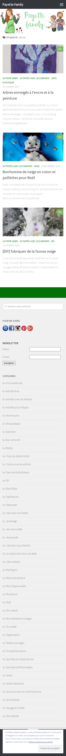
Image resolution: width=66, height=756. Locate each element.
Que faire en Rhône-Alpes (19, 667)
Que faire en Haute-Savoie (19, 659)
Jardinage (11, 521)
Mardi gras (11, 570)
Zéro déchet (12, 716)
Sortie (9, 675)
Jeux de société (14, 529)
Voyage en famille (15, 708)
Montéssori (12, 594)
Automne (10, 431)
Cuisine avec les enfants (18, 464)
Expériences (12, 496)
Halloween (11, 505)
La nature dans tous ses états (21, 553)
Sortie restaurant (15, 683)
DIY (53, 241)
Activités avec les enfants (34, 78)
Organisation (13, 634)
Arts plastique (13, 423)
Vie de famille (12, 699)
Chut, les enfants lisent (17, 456)
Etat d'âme (11, 488)
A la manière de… (15, 383)
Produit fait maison (16, 651)
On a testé (11, 626)
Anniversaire (12, 415)
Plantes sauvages (15, 643)
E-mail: (6, 357)
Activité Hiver (10, 78)
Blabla (9, 448)
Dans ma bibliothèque (17, 472)
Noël (37, 166)
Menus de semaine (15, 578)
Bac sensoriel (13, 440)
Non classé (11, 610)
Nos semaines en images (19, 618)
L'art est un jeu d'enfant (18, 545)
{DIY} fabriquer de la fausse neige (29, 251)
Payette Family (12, 4)
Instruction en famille (17, 513)
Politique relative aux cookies (41, 741)
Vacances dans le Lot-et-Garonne (23, 691)
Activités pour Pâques (17, 407)
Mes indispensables (16, 586)
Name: (6, 349)
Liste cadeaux (13, 561)
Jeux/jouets (12, 537)
